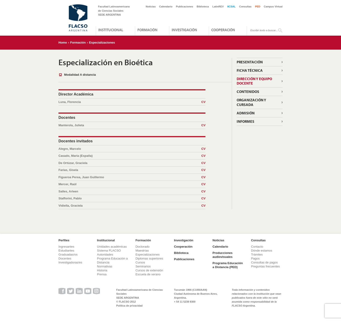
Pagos (255, 258)
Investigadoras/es (70, 262)
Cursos (140, 262)
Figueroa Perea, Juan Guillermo (131, 177)
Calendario (165, 6)
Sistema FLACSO (109, 250)
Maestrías (142, 250)
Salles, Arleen (131, 191)
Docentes (64, 258)
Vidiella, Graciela (131, 205)
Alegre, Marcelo (131, 149)
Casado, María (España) (131, 156)
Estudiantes (66, 250)
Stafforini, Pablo (131, 198)
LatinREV (218, 6)
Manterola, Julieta (131, 125)
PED (257, 6)
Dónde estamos (261, 250)
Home (62, 42)
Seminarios (143, 266)
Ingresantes (66, 246)
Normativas (104, 266)
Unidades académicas (112, 246)
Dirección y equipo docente (254, 80)
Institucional (110, 29)
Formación (147, 29)
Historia (102, 270)
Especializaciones (102, 42)
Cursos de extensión (149, 270)
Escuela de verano (148, 274)
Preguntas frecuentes (265, 266)
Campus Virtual (273, 6)
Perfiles (63, 240)
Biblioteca (203, 6)
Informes (245, 121)
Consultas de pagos (264, 262)
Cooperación (223, 29)
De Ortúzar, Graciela (131, 163)
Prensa (101, 274)
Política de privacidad (129, 305)
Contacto (257, 246)
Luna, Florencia (131, 102)
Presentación (250, 62)
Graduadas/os (68, 254)
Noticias (151, 6)
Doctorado (143, 246)
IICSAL (231, 6)
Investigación (184, 29)
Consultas (245, 6)
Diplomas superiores (149, 258)
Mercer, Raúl (131, 184)
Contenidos (248, 91)
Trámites (257, 254)
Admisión (246, 113)
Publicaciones (184, 6)
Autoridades (105, 254)
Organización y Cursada (251, 102)
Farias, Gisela (131, 170)
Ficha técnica (250, 70)
